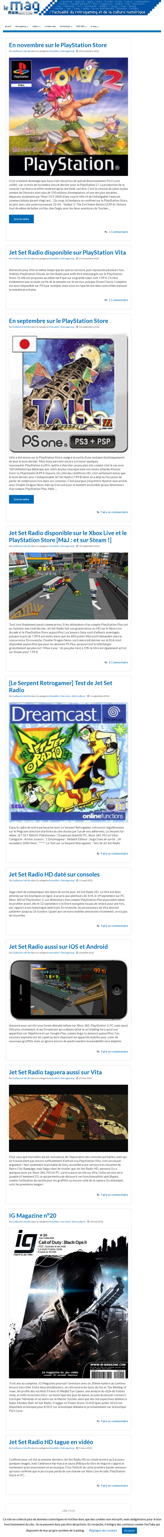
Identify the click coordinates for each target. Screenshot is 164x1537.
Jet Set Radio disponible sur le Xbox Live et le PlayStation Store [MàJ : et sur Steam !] (68, 536)
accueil (8, 26)
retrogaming (21, 26)
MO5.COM (82, 26)
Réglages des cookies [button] (103, 1530)
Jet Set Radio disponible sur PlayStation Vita (67, 252)
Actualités (54, 51)
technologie (66, 26)
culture (36, 26)
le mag (95, 26)
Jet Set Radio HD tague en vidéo (51, 1441)
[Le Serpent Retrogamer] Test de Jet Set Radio (60, 686)
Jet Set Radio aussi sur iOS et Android (58, 946)
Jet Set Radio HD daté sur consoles (54, 874)
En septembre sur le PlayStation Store (58, 320)
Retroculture (78, 696)
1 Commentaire (118, 231)
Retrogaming (67, 51)
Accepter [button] (129, 1530)
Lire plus (68, 1510)
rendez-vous (50, 26)
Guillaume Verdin (21, 51)
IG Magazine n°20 (32, 1215)
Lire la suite (21, 219)
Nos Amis (66, 696)
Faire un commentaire (114, 512)
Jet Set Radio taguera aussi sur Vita (55, 1072)
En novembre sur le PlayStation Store (58, 44)
